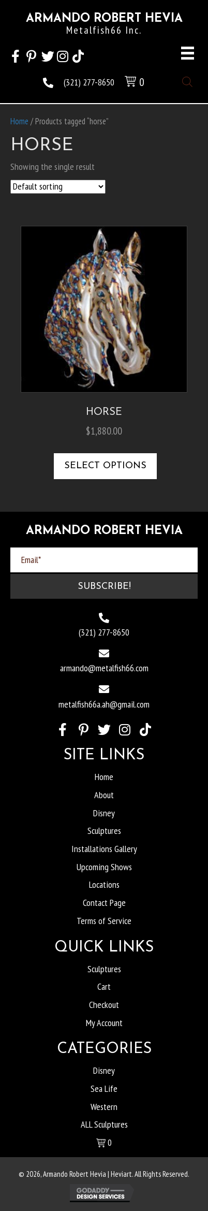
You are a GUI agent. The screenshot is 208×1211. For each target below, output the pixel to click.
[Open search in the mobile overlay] (187, 80)
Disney (104, 813)
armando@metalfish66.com (104, 668)
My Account (104, 1023)
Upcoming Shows (104, 867)
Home (19, 121)
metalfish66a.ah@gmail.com (104, 704)
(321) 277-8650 (89, 82)
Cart (104, 986)
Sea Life (104, 1088)
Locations (104, 884)
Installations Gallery (104, 849)
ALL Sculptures (104, 1124)
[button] (15, 55)
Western (104, 1107)
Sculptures (104, 831)
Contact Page (104, 903)
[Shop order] (58, 187)
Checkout (104, 1005)
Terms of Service (104, 921)
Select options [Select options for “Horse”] (105, 466)
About (104, 795)
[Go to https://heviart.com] (104, 26)
